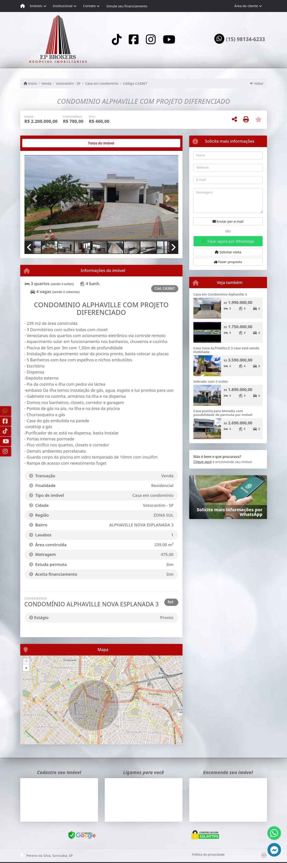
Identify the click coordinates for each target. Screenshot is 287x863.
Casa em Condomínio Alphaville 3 (220, 294)
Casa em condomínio (101, 83)
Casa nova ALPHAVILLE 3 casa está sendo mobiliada (226, 350)
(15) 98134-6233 (245, 39)
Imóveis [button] (36, 6)
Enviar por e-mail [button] (228, 221)
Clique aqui (202, 461)
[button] (36, 198)
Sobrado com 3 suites (210, 381)
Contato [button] (89, 6)
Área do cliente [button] (246, 6)
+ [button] (26, 661)
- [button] (26, 668)
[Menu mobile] (22, 6)
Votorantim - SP (68, 83)
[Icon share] (116, 39)
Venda (46, 83)
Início (30, 83)
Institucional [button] (62, 6)
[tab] (38, 143)
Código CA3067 (135, 83)
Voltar (256, 83)
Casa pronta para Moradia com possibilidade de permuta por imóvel (223, 413)
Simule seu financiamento (126, 6)
